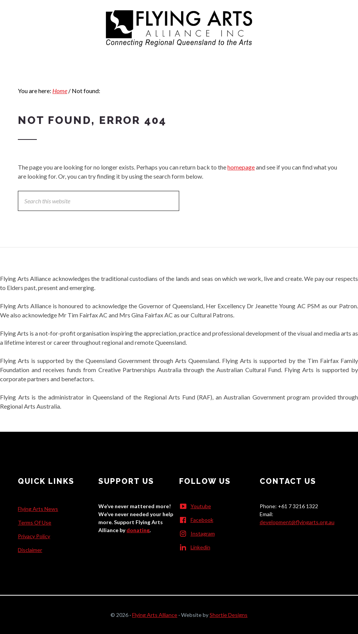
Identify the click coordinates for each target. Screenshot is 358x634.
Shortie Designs (229, 615)
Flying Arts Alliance (154, 615)
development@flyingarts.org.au (297, 522)
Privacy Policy (34, 536)
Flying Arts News (38, 509)
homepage (241, 167)
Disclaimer (30, 550)
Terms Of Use (34, 522)
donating (138, 530)
